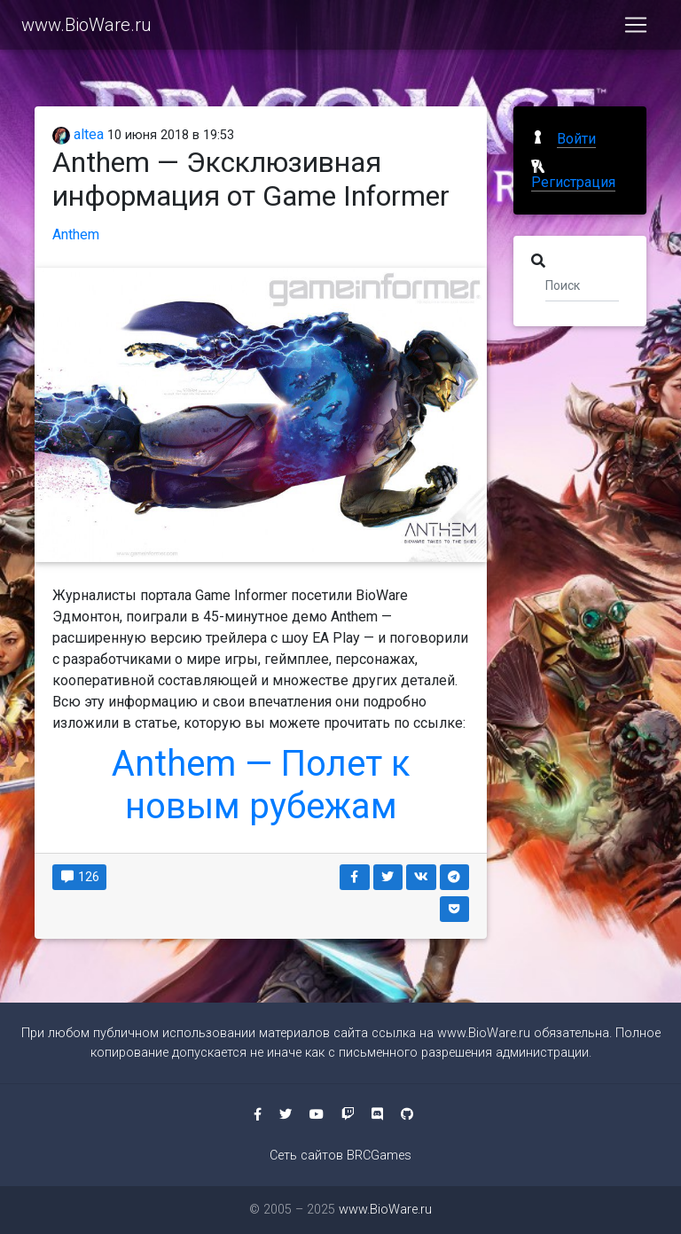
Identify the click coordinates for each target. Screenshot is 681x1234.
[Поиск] (582, 284)
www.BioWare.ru (86, 28)
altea (78, 134)
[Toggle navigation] (636, 28)
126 (79, 877)
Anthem (75, 234)
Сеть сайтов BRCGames (340, 1155)
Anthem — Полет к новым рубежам (261, 785)
